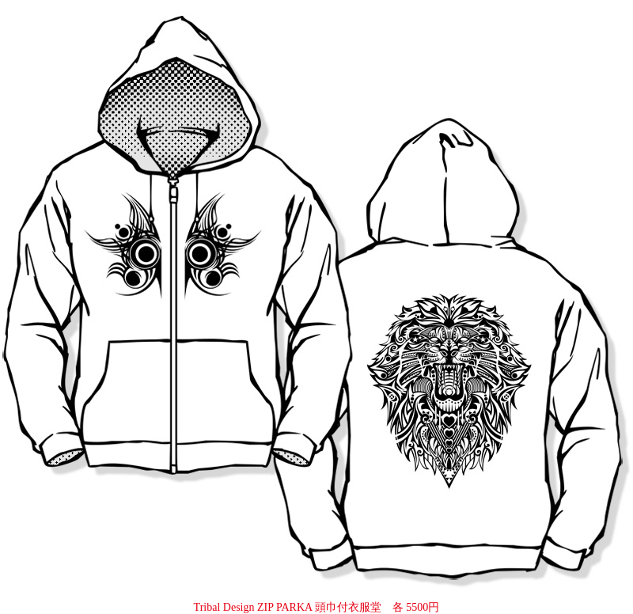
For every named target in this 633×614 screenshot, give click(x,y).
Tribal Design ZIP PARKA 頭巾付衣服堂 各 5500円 (317, 607)
